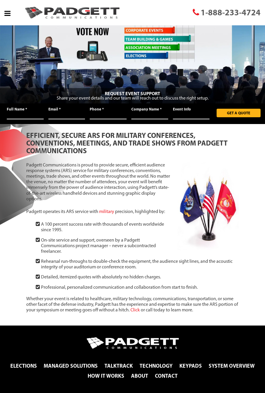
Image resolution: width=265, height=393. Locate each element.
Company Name (146, 109)
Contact (166, 375)
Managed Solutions (71, 365)
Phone (97, 109)
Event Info (182, 109)
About (139, 375)
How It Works (106, 375)
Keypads (190, 365)
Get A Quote (238, 112)
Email (54, 109)
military (106, 211)
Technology (156, 365)
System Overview (232, 365)
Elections (23, 365)
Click (135, 310)
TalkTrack (118, 365)
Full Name (17, 109)
